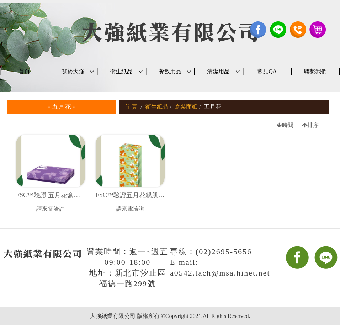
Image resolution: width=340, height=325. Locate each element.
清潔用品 (218, 71)
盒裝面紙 (186, 107)
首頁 (24, 71)
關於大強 (73, 71)
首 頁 (130, 107)
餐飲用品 (170, 71)
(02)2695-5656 (224, 251)
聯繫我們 (315, 71)
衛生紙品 (121, 71)
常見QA (267, 71)
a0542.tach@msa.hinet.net (220, 272)
